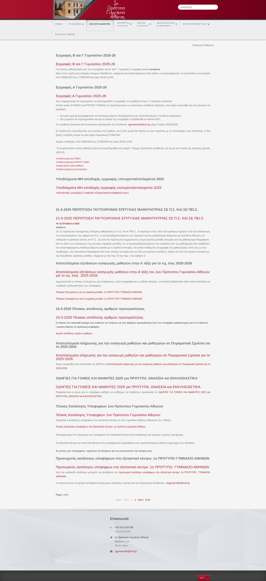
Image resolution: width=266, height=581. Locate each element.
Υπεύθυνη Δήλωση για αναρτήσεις (71, 169)
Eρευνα (142, 24)
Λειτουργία (123, 24)
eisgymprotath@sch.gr (178, 483)
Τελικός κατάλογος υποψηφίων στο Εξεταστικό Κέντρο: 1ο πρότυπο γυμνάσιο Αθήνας (100, 426)
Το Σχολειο (75, 24)
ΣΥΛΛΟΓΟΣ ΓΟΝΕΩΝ (65, 34)
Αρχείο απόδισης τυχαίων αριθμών (74, 333)
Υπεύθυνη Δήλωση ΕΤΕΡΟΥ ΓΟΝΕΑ (73, 162)
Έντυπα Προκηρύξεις (195, 24)
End (147, 499)
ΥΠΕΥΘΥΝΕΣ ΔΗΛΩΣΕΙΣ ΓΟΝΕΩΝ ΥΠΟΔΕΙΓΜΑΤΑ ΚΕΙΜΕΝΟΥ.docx (92, 193)
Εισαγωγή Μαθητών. (100, 22)
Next (140, 499)
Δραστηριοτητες (166, 24)
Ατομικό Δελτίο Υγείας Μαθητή (69, 166)
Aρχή (201, 578)
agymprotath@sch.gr (139, 124)
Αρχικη (58, 24)
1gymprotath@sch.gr (126, 551)
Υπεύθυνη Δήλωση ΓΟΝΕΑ (68, 158)
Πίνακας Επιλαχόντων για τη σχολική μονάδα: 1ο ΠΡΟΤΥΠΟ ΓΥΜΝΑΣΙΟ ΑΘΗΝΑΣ (99, 298)
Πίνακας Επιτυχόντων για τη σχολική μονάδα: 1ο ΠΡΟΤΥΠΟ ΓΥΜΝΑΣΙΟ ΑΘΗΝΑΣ (99, 292)
